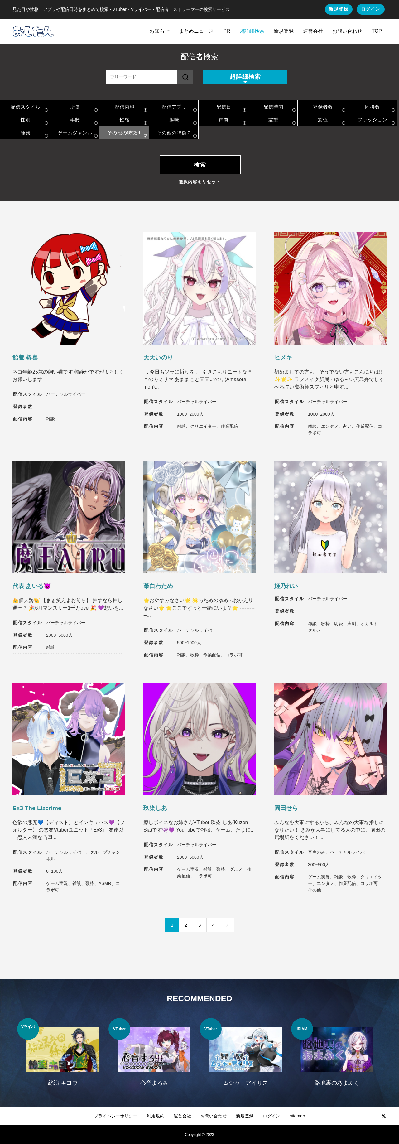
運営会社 (313, 31)
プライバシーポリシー (115, 1115)
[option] (62, 1056)
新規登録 (338, 9)
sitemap (297, 1115)
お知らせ (160, 31)
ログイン (370, 9)
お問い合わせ (347, 31)
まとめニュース (196, 31)
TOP (377, 31)
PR (226, 31)
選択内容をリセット (200, 181)
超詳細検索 (251, 31)
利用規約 (155, 1115)
